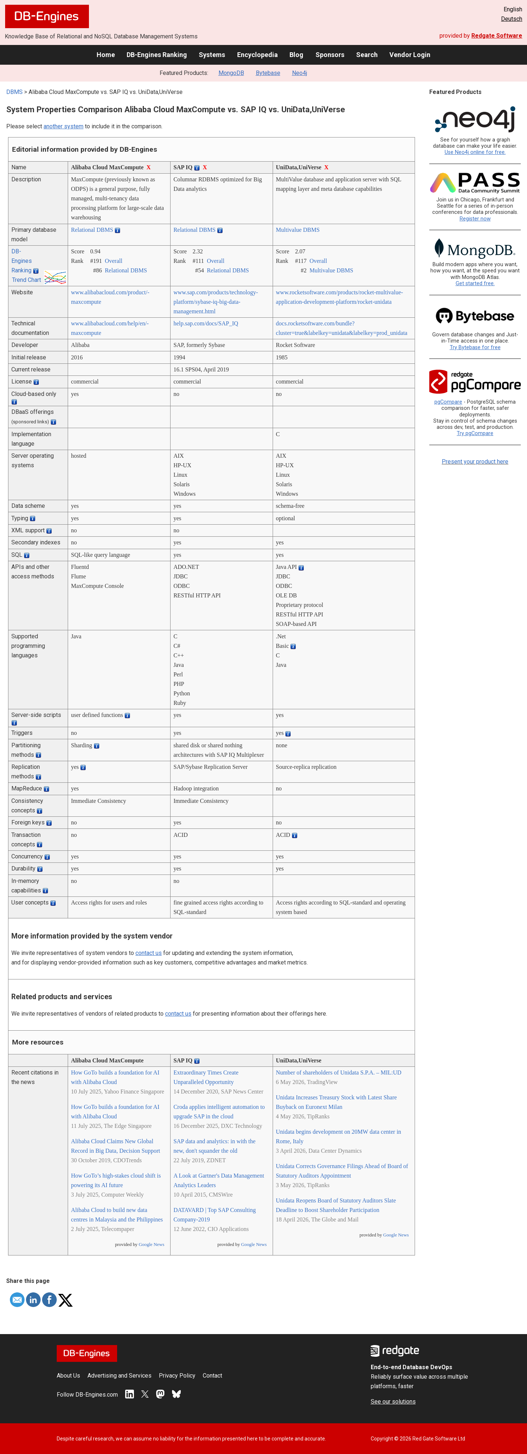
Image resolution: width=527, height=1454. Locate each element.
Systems (212, 54)
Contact (212, 1375)
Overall (113, 261)
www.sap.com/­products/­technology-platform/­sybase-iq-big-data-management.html (215, 301)
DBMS (14, 91)
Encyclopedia (257, 54)
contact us (148, 952)
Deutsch (511, 18)
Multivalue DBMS (298, 230)
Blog (296, 54)
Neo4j (299, 72)
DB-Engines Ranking (157, 54)
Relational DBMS (92, 230)
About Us (68, 1375)
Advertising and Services (119, 1375)
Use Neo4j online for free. (475, 152)
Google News (151, 1244)
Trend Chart (26, 279)
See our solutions (393, 1401)
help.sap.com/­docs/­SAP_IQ (205, 323)
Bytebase (268, 72)
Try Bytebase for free (475, 347)
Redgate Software (496, 35)
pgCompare (448, 402)
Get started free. (475, 283)
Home (106, 54)
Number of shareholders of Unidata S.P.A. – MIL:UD (338, 1072)
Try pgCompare (475, 433)
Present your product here (475, 461)
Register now (475, 219)
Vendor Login (409, 54)
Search (367, 54)
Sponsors (329, 54)
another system (63, 126)
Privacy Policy (177, 1375)
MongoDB (231, 72)
